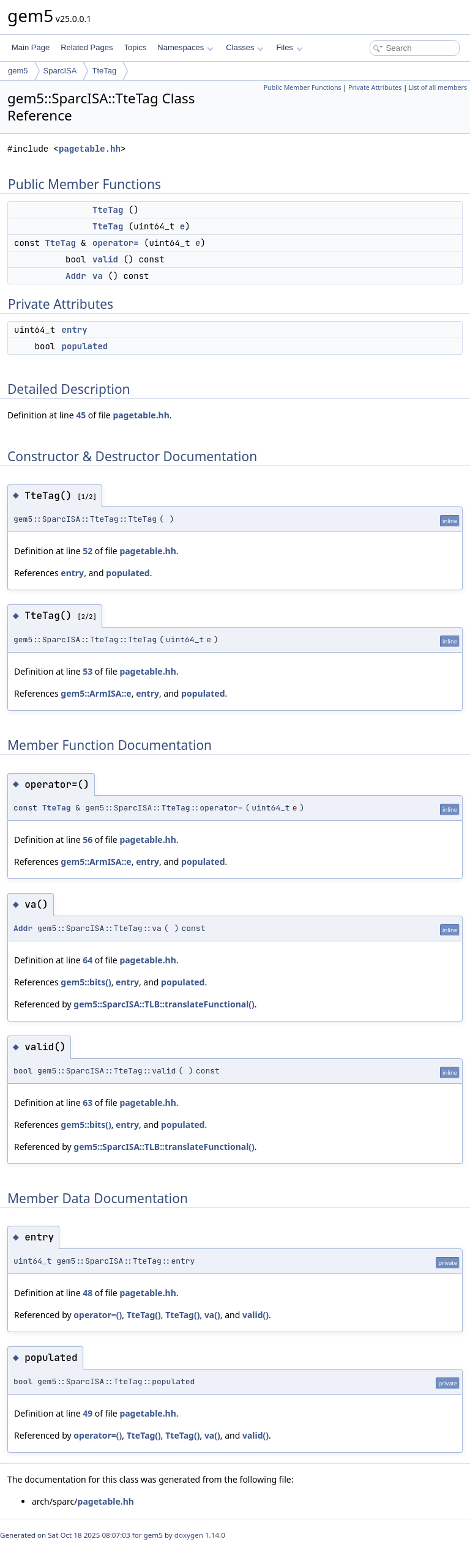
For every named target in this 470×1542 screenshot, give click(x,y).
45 (81, 415)
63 (87, 1102)
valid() (255, 1315)
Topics (135, 47)
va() (212, 1315)
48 (87, 1293)
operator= (115, 242)
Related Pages (87, 47)
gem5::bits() (86, 982)
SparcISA (60, 70)
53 (87, 671)
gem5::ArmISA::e (96, 693)
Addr (75, 275)
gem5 (18, 70)
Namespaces (185, 47)
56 (87, 839)
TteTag (104, 70)
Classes (245, 47)
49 (87, 1413)
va (97, 275)
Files (289, 47)
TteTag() (144, 1315)
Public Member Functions (302, 87)
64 (87, 960)
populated (85, 346)
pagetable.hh (90, 149)
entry (75, 329)
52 (87, 551)
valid (105, 259)
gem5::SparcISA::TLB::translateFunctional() (164, 1004)
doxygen (188, 1535)
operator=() (97, 1315)
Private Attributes (374, 87)
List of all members (438, 87)
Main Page (31, 47)
